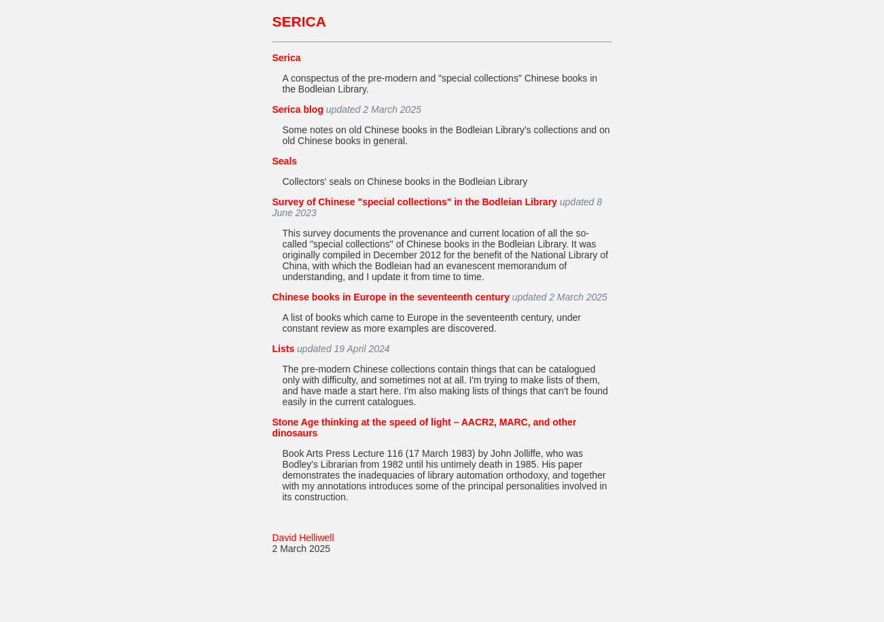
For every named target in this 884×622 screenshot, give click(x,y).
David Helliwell (303, 537)
